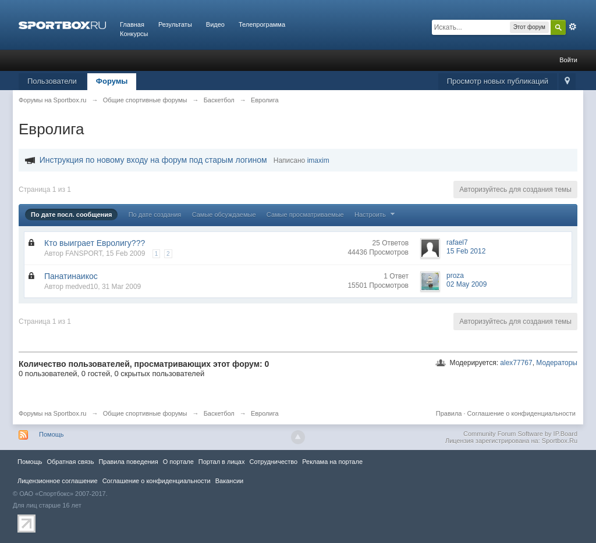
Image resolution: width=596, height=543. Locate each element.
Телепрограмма (262, 24)
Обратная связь (70, 461)
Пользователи (52, 81)
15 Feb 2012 (465, 251)
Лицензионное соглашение (57, 480)
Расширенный (572, 26)
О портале (178, 461)
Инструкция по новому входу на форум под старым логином (153, 160)
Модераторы (556, 363)
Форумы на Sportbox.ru (53, 413)
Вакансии (229, 480)
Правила (449, 413)
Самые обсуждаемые (224, 214)
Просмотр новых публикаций (497, 81)
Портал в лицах (221, 461)
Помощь (51, 434)
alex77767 (516, 363)
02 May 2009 (466, 284)
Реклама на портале (332, 461)
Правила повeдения (128, 461)
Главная (132, 24)
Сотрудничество (273, 461)
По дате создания (155, 214)
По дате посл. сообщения (71, 214)
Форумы (112, 81)
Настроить (376, 214)
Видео (215, 24)
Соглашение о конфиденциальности (521, 413)
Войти (568, 59)
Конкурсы (134, 33)
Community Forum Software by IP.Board (520, 433)
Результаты (175, 24)
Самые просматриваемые (305, 214)
